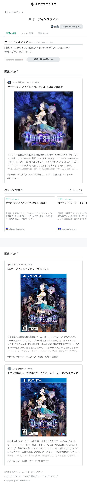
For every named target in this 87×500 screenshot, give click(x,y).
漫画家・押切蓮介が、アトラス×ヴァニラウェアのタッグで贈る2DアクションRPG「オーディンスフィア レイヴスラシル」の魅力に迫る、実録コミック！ (29, 216)
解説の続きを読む (43, 59)
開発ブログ (35, 476)
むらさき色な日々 (19, 369)
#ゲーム (11, 357)
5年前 (30, 369)
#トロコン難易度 (54, 174)
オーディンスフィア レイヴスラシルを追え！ (26, 203)
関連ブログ (43, 33)
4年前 (30, 264)
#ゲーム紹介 (22, 461)
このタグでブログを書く (71, 27)
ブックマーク (12, 199)
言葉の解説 (11, 33)
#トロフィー (13, 178)
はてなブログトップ (50, 476)
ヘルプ (26, 476)
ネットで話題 (27, 33)
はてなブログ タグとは (13, 476)
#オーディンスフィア (17, 174)
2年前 (37, 82)
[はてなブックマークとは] (22, 190)
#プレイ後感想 (51, 357)
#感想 (40, 357)
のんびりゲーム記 (19, 264)
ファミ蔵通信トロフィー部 (22, 82)
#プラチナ (68, 174)
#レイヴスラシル (36, 174)
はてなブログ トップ (13, 12)
